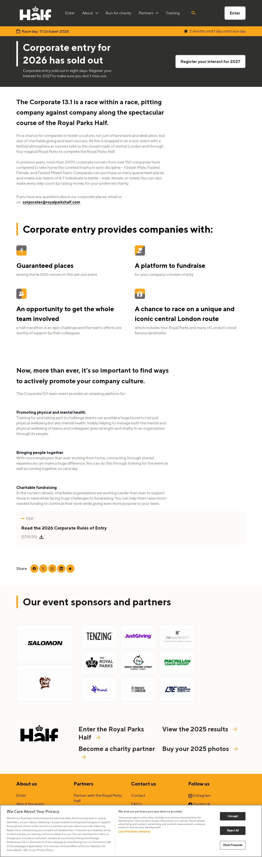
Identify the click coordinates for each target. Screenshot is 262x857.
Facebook (199, 804)
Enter (235, 13)
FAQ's (136, 804)
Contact (138, 795)
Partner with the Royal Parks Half (98, 798)
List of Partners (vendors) (134, 831)
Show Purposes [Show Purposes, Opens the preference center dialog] (233, 845)
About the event (30, 804)
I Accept (232, 816)
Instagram (199, 795)
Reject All (233, 830)
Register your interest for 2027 (210, 61)
